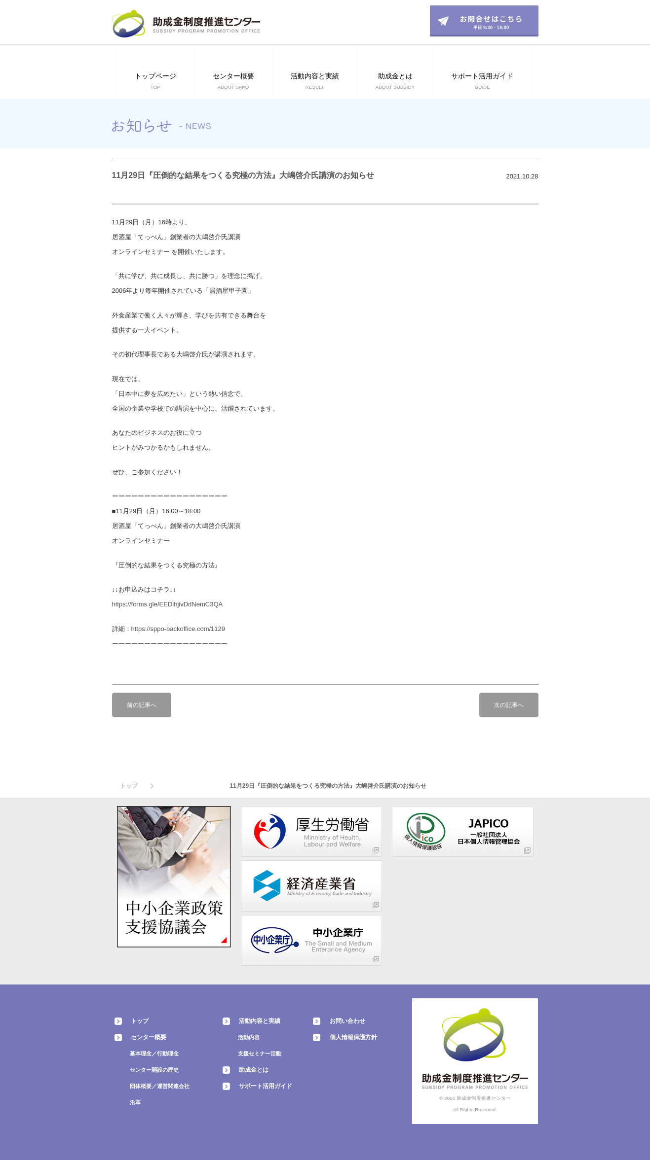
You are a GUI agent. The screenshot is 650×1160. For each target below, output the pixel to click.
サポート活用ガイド (265, 1086)
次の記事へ (509, 705)
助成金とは (253, 1069)
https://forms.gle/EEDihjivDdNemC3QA (167, 604)
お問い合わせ (347, 1021)
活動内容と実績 (259, 1021)
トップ (129, 785)
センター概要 (148, 1037)
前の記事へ (141, 705)
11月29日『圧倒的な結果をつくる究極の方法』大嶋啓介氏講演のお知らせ (243, 175)
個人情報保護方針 (353, 1037)
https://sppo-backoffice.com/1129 (178, 629)
